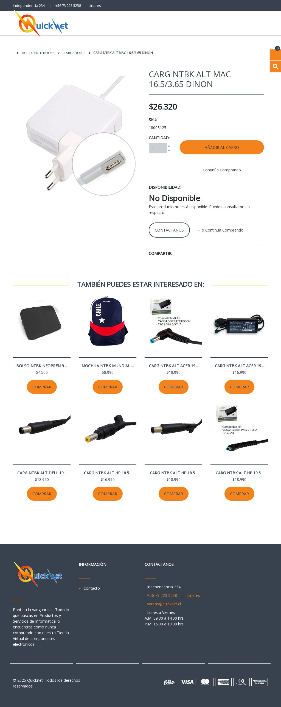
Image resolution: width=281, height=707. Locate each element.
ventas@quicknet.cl (164, 603)
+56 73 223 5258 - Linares (78, 5)
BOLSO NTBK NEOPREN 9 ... (42, 365)
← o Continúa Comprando (220, 230)
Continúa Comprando (222, 169)
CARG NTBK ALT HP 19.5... (239, 472)
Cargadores (74, 53)
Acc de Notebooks (37, 53)
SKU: (153, 119)
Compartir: (160, 253)
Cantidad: (159, 137)
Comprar (41, 386)
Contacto (91, 588)
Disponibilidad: (165, 187)
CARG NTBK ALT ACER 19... (173, 365)
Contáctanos (169, 230)
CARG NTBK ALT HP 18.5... (107, 472)
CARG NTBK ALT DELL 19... (41, 472)
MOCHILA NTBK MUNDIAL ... (108, 365)
